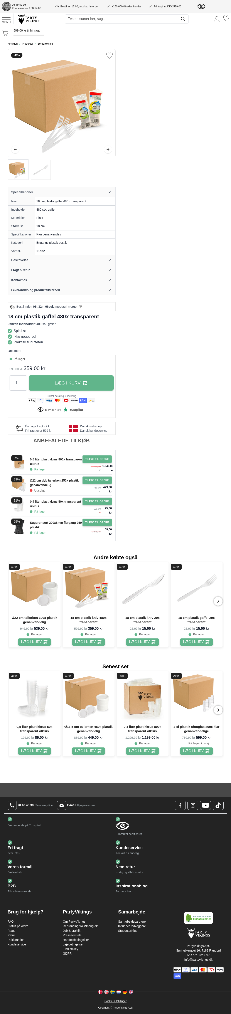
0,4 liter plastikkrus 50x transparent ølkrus (55, 504)
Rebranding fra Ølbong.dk (80, 926)
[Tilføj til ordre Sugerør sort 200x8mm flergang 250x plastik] (97, 522)
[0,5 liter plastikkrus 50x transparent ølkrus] (34, 751)
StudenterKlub (128, 930)
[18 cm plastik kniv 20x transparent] (142, 642)
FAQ (11, 921)
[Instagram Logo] (192, 805)
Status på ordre (18, 926)
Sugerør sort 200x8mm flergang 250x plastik (56, 525)
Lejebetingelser (73, 944)
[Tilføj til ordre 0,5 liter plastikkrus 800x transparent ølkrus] (97, 459)
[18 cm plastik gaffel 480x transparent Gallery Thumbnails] (29, 169)
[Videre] (108, 149)
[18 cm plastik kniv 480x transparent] (88, 642)
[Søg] (183, 19)
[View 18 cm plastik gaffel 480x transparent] (18, 169)
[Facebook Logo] (180, 805)
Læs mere (14, 351)
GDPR (67, 953)
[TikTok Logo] (218, 805)
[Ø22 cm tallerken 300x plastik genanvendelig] (34, 642)
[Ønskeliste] (226, 18)
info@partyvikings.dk (198, 959)
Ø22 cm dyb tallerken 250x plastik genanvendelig (54, 483)
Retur (11, 935)
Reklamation (16, 940)
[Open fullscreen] (61, 103)
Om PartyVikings (74, 921)
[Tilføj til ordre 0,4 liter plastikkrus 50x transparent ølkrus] (97, 501)
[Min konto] (217, 19)
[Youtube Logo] (205, 805)
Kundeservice (17, 944)
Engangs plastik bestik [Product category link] (51, 242)
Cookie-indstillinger (115, 1001)
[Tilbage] (15, 149)
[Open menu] (6, 18)
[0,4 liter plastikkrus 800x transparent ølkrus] (142, 751)
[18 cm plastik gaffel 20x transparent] (196, 642)
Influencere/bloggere (132, 926)
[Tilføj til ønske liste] (109, 55)
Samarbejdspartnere (132, 921)
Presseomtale (72, 935)
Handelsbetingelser (76, 940)
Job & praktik (72, 930)
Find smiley (70, 949)
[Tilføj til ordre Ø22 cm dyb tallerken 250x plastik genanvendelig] (97, 480)
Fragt (11, 930)
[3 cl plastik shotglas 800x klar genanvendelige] (196, 751)
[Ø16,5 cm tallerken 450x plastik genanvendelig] (88, 751)
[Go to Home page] (28, 19)
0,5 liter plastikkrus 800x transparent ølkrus (56, 462)
